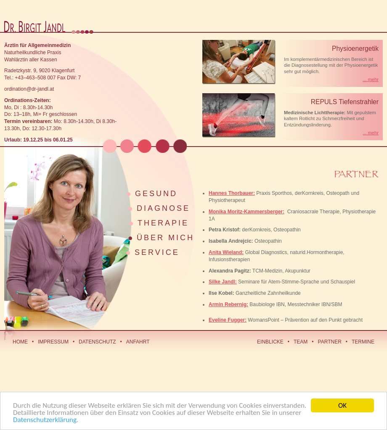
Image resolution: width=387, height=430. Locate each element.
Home (20, 342)
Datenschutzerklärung (45, 420)
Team (300, 342)
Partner (330, 342)
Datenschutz (97, 342)
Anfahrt (138, 342)
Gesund (156, 193)
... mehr (371, 79)
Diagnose (163, 208)
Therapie (163, 222)
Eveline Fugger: (228, 320)
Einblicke (270, 342)
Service (157, 252)
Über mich (165, 237)
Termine (363, 342)
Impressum (53, 342)
